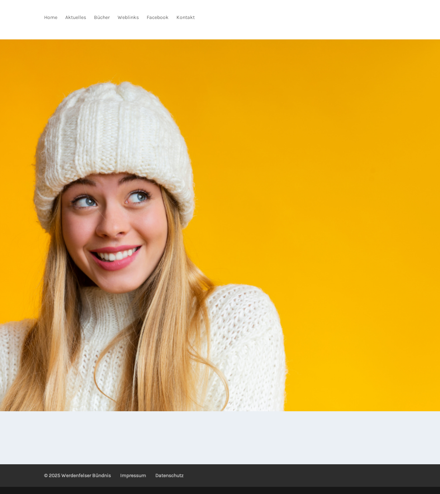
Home (50, 17)
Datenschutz (169, 476)
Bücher (102, 17)
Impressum (133, 476)
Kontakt (185, 17)
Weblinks (128, 17)
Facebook (158, 17)
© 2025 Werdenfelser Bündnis (77, 476)
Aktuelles (75, 17)
